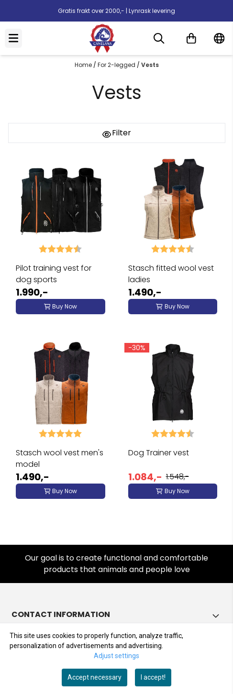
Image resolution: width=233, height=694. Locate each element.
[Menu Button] (13, 38)
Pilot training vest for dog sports (53, 274)
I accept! (153, 677)
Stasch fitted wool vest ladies (171, 274)
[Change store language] (219, 38)
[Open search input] (159, 38)
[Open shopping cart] (191, 38)
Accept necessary (94, 677)
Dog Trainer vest (158, 452)
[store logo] (102, 38)
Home (84, 65)
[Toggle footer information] (217, 615)
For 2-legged (117, 65)
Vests (150, 65)
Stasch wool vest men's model (59, 458)
